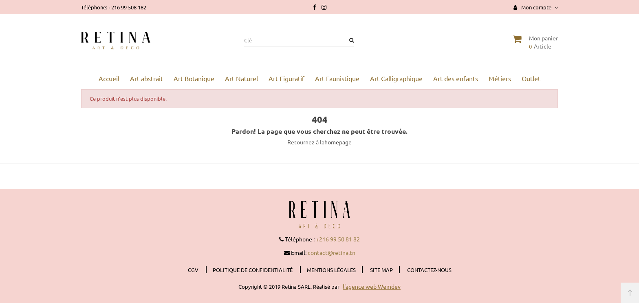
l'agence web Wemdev (372, 286)
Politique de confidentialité (253, 269)
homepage (338, 142)
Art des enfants (455, 78)
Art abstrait (146, 78)
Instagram (324, 7)
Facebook (314, 7)
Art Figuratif (286, 78)
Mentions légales (331, 269)
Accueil (109, 78)
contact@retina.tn (331, 252)
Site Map (381, 269)
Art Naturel (241, 78)
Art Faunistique (337, 78)
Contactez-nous (429, 269)
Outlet (531, 78)
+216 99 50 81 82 (338, 239)
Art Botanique (194, 78)
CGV (194, 269)
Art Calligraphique (396, 78)
